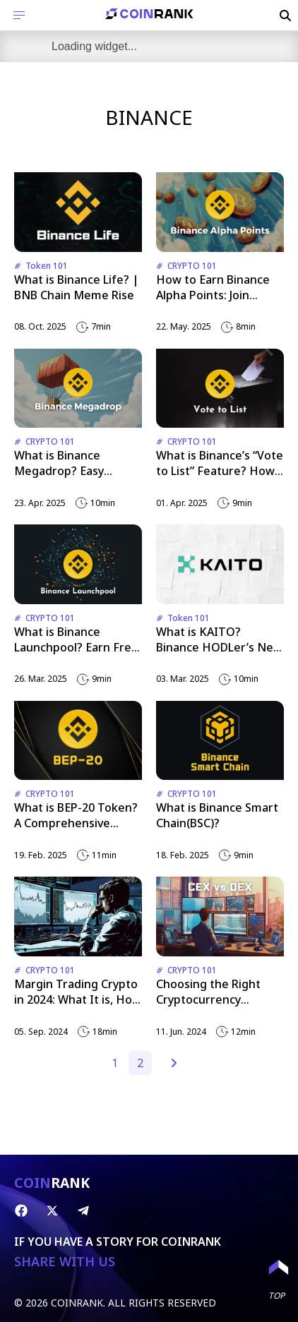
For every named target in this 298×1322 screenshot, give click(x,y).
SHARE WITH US (64, 1261)
